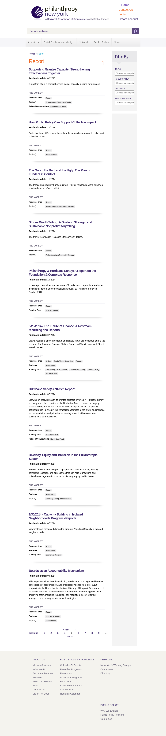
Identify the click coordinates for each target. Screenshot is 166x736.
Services (37, 677)
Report (48, 98)
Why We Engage (109, 710)
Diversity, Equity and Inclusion (58, 499)
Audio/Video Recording (63, 361)
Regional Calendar (70, 693)
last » (69, 636)
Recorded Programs (71, 669)
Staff (35, 685)
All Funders (50, 365)
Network (84, 42)
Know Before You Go (71, 685)
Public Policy (101, 42)
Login (122, 14)
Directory (105, 673)
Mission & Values (42, 665)
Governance (51, 621)
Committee (106, 719)
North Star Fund (57, 439)
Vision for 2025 (41, 693)
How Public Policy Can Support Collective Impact (62, 122)
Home (125, 5)
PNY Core (65, 681)
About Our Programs (71, 677)
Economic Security (77, 370)
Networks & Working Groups (115, 665)
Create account (128, 19)
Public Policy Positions (112, 714)
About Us (33, 42)
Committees (106, 669)
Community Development (56, 370)
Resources (66, 673)
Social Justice (51, 373)
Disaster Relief (52, 310)
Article (48, 361)
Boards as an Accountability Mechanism (56, 570)
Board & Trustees (53, 616)
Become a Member (43, 673)
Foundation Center (58, 106)
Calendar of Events (70, 665)
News (117, 42)
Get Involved (67, 689)
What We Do (39, 669)
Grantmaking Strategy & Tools (58, 102)
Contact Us (126, 9)
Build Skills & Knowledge (59, 42)
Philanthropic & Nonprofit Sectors (60, 206)
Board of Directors (43, 681)
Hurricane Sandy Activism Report (51, 389)
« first (66, 629)
